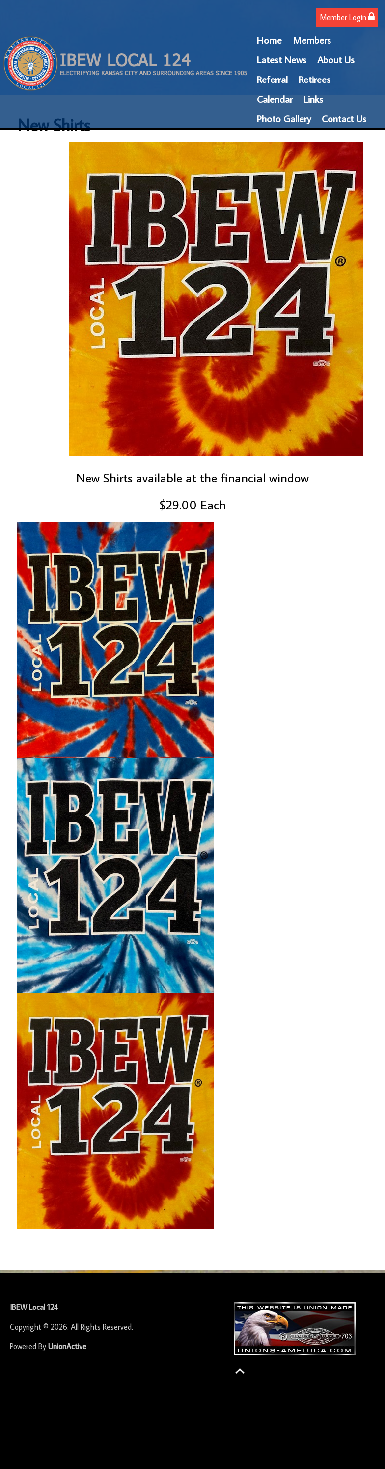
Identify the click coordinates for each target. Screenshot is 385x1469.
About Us (336, 59)
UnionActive (67, 1346)
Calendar (275, 98)
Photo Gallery (284, 118)
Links (313, 98)
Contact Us (344, 118)
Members (312, 39)
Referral (272, 79)
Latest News (281, 59)
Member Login (347, 17)
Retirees (314, 79)
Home (269, 39)
